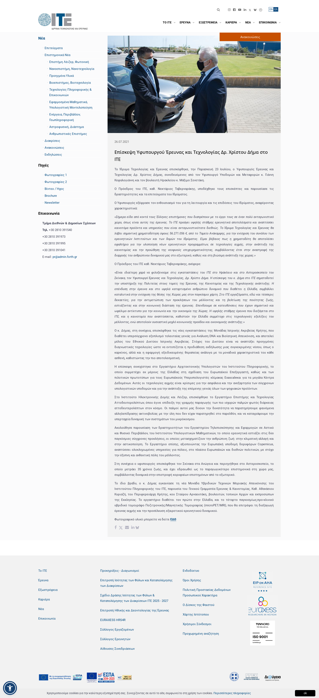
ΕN (271, 9)
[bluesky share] (137, 528)
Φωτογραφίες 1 (56, 175)
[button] (10, 688)
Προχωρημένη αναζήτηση (201, 633)
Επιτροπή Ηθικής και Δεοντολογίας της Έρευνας (134, 610)
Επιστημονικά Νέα (57, 55)
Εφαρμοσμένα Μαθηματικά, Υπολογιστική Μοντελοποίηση (70, 104)
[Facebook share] (115, 528)
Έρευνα (43, 580)
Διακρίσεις (52, 141)
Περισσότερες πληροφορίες (232, 693)
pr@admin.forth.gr (65, 257)
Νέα (41, 38)
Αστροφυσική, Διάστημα (66, 127)
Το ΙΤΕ (42, 571)
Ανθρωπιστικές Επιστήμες (68, 134)
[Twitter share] (121, 528)
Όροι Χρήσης (192, 580)
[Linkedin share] (132, 528)
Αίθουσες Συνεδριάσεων (117, 649)
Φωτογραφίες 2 (56, 182)
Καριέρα (44, 599)
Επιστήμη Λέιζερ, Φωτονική (69, 62)
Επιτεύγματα (54, 48)
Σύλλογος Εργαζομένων (117, 629)
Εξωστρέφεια (47, 590)
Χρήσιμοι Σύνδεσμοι (197, 624)
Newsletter (52, 202)
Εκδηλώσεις (53, 154)
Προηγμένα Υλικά (61, 76)
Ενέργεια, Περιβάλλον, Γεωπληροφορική (64, 117)
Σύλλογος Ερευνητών (115, 639)
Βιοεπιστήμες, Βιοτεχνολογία (70, 83)
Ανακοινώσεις (54, 147)
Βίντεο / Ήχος (54, 189)
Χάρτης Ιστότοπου (196, 614)
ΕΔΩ (173, 519)
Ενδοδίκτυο (191, 571)
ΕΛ (275, 9)
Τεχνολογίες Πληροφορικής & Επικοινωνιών (70, 92)
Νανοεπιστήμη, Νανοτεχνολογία (71, 69)
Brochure (51, 196)
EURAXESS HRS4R (112, 620)
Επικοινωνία (46, 618)
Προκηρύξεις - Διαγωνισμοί (119, 571)
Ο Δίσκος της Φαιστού (198, 605)
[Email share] (127, 528)
